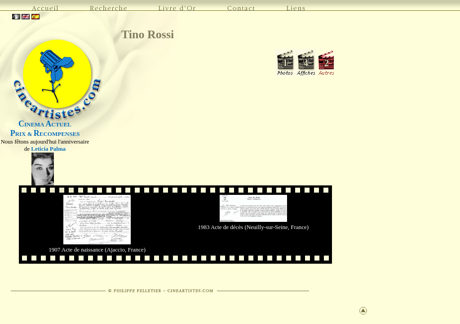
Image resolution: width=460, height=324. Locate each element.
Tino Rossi (147, 34)
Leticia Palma (48, 148)
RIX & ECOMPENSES (45, 133)
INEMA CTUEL (44, 124)
